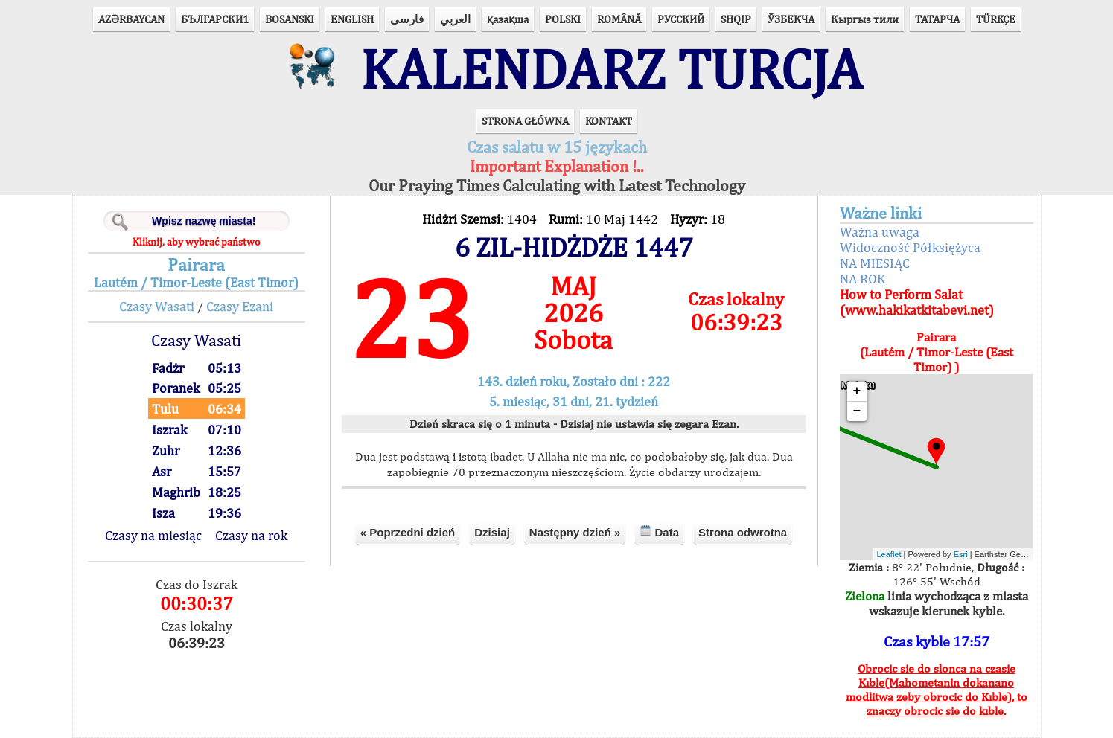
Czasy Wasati (156, 306)
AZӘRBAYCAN (131, 19)
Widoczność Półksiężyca (910, 247)
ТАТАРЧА (937, 19)
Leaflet (889, 554)
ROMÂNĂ (619, 19)
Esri (961, 554)
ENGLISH (352, 19)
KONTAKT (608, 121)
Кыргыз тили (865, 19)
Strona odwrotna (742, 532)
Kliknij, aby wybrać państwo (196, 242)
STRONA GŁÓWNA (525, 121)
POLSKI (563, 19)
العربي (455, 19)
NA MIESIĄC (875, 263)
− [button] (857, 411)
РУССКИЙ (680, 19)
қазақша (508, 19)
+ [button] (857, 391)
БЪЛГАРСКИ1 (215, 19)
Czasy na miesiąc (153, 535)
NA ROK (862, 278)
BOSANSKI (289, 19)
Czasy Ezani (239, 306)
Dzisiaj (492, 532)
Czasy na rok (251, 535)
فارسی (407, 19)
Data (659, 531)
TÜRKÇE (995, 19)
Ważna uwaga (879, 232)
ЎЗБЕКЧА (791, 19)
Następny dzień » (575, 532)
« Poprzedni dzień (408, 532)
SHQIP (736, 19)
